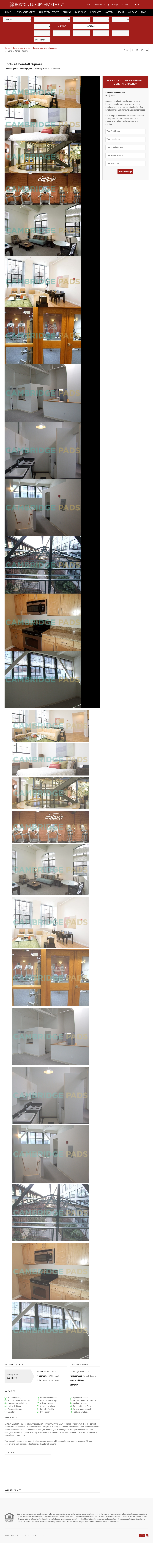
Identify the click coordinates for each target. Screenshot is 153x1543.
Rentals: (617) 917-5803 (96, 5)
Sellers (67, 12)
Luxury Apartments (25, 12)
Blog (143, 12)
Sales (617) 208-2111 (119, 5)
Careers (109, 12)
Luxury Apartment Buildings (45, 48)
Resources (95, 12)
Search (91, 26)
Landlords (80, 12)
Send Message (125, 172)
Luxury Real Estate (49, 12)
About (121, 12)
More (62, 26)
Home (8, 12)
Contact (132, 12)
